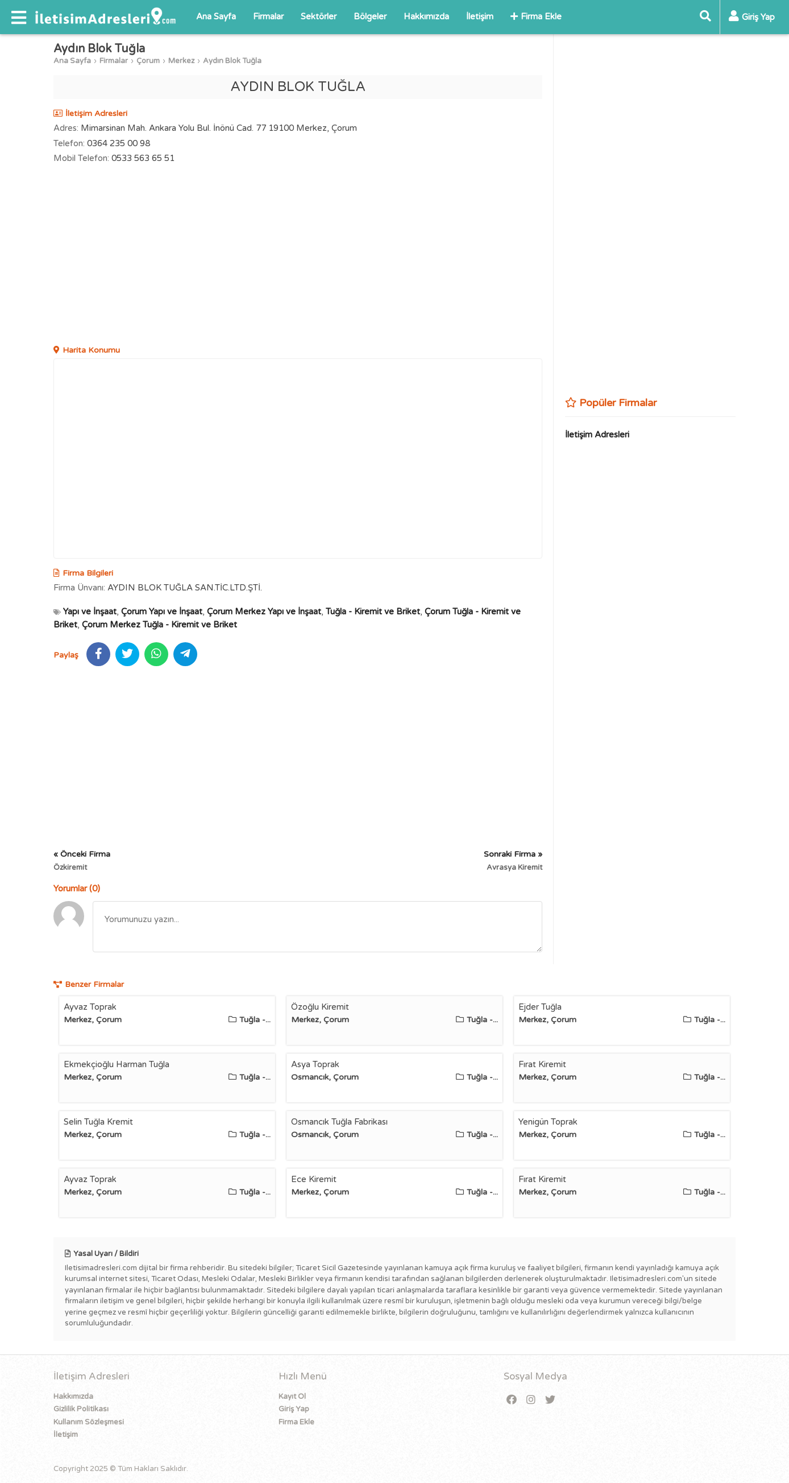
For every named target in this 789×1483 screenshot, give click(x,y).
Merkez (181, 60)
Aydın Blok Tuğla (232, 60)
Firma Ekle (536, 16)
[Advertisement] (297, 256)
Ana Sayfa (216, 16)
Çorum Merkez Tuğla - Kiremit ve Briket (159, 624)
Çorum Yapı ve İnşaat (161, 611)
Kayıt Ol (292, 1396)
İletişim (479, 16)
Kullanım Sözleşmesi (88, 1422)
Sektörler (319, 16)
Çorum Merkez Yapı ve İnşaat (264, 611)
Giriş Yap (294, 1409)
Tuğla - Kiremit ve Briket (373, 611)
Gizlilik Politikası (81, 1409)
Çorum (148, 60)
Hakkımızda (426, 16)
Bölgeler (370, 16)
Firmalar (268, 16)
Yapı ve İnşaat (90, 611)
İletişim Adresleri (597, 434)
